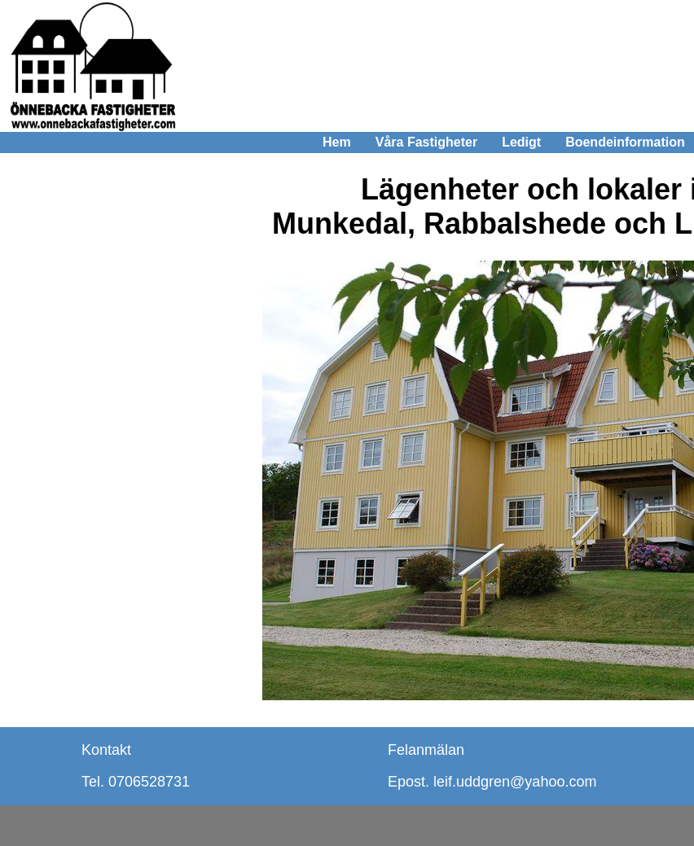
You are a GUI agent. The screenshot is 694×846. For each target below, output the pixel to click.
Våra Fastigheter (426, 142)
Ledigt (521, 142)
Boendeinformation (625, 142)
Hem (337, 142)
